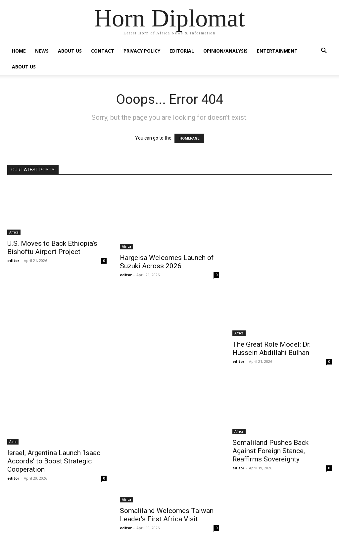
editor (13, 260)
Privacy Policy (141, 51)
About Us (70, 51)
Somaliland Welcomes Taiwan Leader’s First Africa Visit (167, 515)
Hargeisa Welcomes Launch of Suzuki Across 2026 (167, 262)
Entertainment (277, 51)
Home (19, 51)
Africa (14, 232)
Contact (102, 51)
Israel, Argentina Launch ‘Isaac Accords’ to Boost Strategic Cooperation (53, 461)
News (42, 51)
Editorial (182, 51)
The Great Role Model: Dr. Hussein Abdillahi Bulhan (271, 348)
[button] (324, 51)
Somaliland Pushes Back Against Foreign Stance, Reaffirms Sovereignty (270, 451)
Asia (13, 441)
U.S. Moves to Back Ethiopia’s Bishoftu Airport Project (52, 247)
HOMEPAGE (189, 138)
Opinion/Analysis (225, 51)
